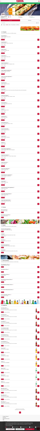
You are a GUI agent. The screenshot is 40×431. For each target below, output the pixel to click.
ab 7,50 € (2, 39)
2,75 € (2, 312)
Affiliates (32, 427)
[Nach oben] (1, 25)
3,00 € (2, 212)
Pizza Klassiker (13, 24)
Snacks (7, 24)
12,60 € (2, 297)
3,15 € (2, 325)
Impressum (4, 417)
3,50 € (2, 217)
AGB (3, 419)
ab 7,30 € (2, 133)
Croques (4, 24)
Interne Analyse (16, 427)
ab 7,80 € (2, 100)
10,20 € (2, 287)
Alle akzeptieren (29, 429)
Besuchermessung (24, 427)
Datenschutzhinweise (6, 418)
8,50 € (2, 237)
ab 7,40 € (2, 113)
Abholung (29, 20)
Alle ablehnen (10, 429)
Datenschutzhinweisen (9, 425)
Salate (10, 24)
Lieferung (10, 20)
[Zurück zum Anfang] (20, 412)
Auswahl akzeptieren (20, 429)
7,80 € (2, 231)
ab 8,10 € (2, 86)
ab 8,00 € (2, 146)
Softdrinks (17, 24)
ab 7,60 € (2, 53)
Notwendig (9, 427)
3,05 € (2, 399)
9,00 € (2, 252)
